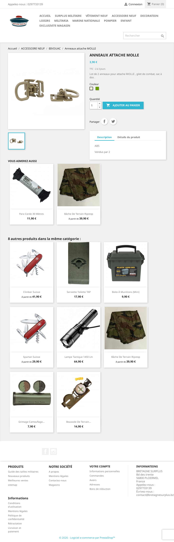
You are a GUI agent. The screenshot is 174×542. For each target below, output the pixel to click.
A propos (54, 471)
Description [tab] (104, 137)
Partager (104, 121)
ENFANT (126, 21)
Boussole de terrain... (78, 421)
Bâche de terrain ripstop (78, 213)
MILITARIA (61, 21)
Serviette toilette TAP (79, 292)
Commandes (97, 475)
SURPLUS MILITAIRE (68, 16)
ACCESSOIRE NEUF (124, 16)
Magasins (54, 484)
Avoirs (93, 480)
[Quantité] (94, 105)
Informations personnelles (105, 471)
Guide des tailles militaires (23, 471)
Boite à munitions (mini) (125, 292)
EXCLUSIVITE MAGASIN (54, 25)
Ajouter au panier (123, 105)
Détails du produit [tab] (128, 137)
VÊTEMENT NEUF (97, 16)
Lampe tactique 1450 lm (79, 356)
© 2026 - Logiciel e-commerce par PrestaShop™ (87, 537)
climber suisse (31, 292)
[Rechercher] (144, 35)
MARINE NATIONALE (86, 21)
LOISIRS (44, 21)
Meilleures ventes (18, 480)
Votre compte (100, 466)
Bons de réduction (100, 488)
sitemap (12, 484)
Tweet (113, 121)
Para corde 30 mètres (31, 213)
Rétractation (15, 523)
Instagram (53, 451)
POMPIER (110, 21)
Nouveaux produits (19, 476)
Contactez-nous (57, 480)
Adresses (95, 484)
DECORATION (149, 16)
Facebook (45, 451)
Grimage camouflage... (32, 421)
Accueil (45, 16)
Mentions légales (58, 476)
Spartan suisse (31, 356)
